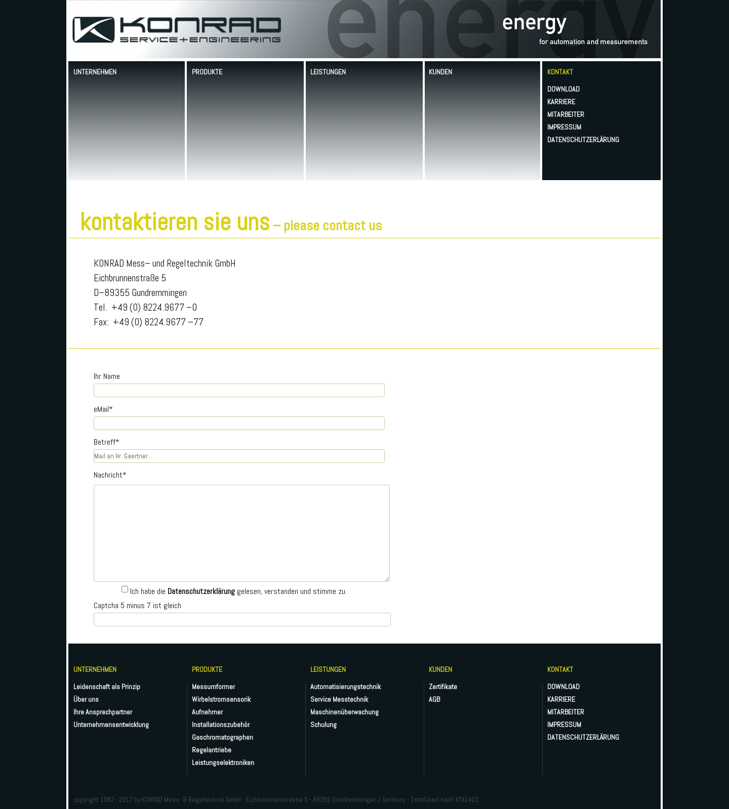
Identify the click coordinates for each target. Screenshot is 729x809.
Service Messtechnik (339, 699)
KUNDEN (440, 71)
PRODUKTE (207, 71)
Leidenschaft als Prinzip (106, 686)
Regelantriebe (211, 749)
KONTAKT (560, 71)
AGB (434, 699)
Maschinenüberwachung (344, 711)
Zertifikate (443, 686)
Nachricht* (110, 475)
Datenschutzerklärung (201, 591)
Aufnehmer (207, 711)
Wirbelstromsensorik (221, 699)
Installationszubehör (221, 724)
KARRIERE (561, 101)
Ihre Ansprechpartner (102, 711)
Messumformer (213, 686)
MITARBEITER (565, 114)
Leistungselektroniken (223, 762)
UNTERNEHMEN (94, 71)
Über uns (86, 699)
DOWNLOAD (563, 89)
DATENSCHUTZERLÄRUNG (583, 139)
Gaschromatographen (222, 737)
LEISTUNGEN (328, 71)
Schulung (323, 724)
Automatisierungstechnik (345, 686)
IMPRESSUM (564, 127)
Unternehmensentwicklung (111, 724)
